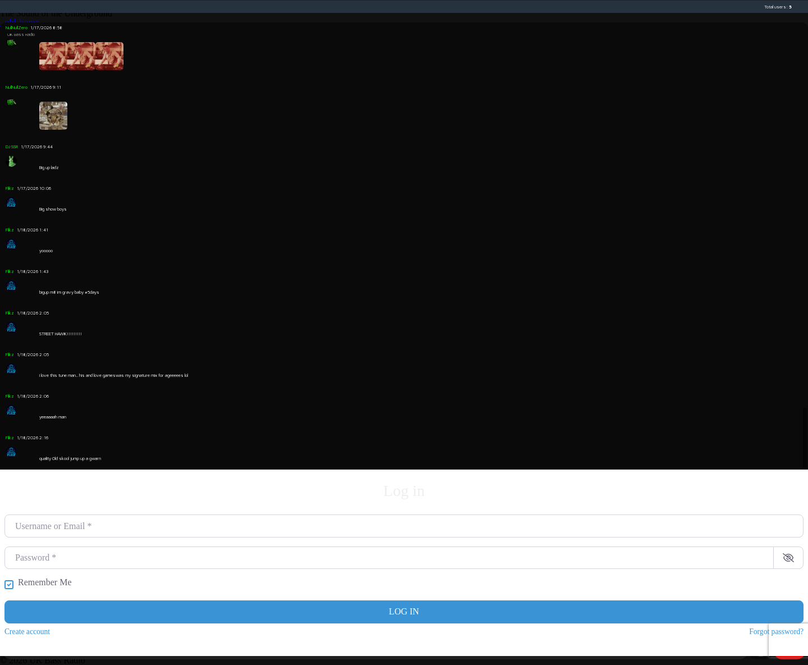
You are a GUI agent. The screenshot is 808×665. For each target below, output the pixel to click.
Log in (404, 611)
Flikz (10, 188)
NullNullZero (16, 27)
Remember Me (45, 582)
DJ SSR (12, 146)
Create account (27, 632)
